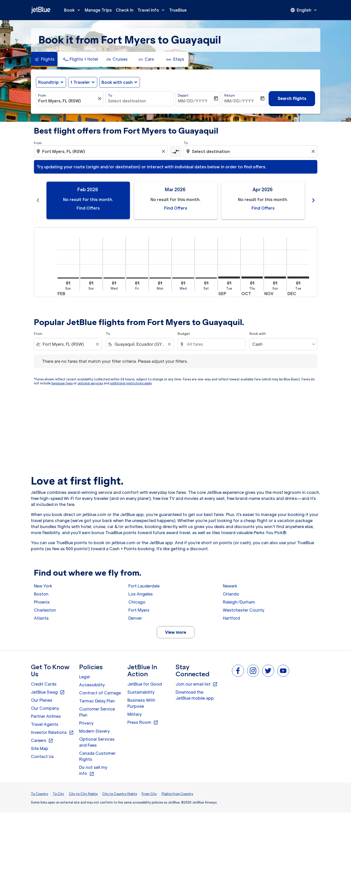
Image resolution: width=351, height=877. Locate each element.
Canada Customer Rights (97, 756)
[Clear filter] (100, 98)
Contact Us (42, 756)
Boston (41, 593)
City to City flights (83, 794)
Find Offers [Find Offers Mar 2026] (175, 208)
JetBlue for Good (144, 684)
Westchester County (243, 610)
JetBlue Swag (48, 692)
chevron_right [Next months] (313, 200)
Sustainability (141, 692)
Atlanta (41, 618)
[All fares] (213, 344)
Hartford (231, 618)
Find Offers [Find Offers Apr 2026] (263, 208)
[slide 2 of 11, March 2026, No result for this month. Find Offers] (175, 200)
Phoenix (42, 602)
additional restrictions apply (131, 383)
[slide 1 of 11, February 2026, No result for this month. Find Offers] (88, 200)
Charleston (45, 610)
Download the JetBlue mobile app (195, 695)
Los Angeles (140, 593)
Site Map (39, 748)
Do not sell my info (93, 770)
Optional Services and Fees (97, 742)
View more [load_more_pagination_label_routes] (175, 632)
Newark (230, 585)
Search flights (292, 98)
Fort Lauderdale (144, 585)
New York (43, 585)
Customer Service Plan (97, 711)
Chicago (136, 602)
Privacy (86, 723)
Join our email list (197, 684)
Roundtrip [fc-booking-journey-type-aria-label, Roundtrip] (48, 82)
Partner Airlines (46, 716)
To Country (39, 794)
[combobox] (67, 101)
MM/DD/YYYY (193, 100)
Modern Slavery (94, 731)
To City (58, 794)
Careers (42, 740)
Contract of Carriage (100, 692)
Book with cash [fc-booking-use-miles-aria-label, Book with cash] (117, 82)
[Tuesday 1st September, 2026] (229, 277)
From (42, 95)
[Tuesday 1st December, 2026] (298, 277)
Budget (184, 334)
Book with (257, 334)
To (110, 95)
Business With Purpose (141, 703)
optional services (90, 383)
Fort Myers (138, 610)
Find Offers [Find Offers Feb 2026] (88, 208)
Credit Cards (44, 684)
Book (73, 10)
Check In (124, 10)
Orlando (231, 593)
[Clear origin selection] (164, 151)
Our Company (45, 708)
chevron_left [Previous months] (38, 200)
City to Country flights (119, 794)
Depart (183, 95)
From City (149, 794)
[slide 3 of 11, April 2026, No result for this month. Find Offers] (263, 200)
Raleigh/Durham (239, 602)
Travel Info (152, 10)
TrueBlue (178, 10)
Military (134, 714)
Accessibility (92, 684)
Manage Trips (98, 10)
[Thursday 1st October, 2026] (252, 277)
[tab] (44, 59)
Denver (135, 618)
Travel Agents (44, 724)
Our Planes (41, 700)
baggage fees (62, 383)
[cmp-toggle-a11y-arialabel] (176, 151)
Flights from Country (177, 794)
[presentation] (304, 10)
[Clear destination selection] (314, 151)
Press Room (142, 722)
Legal (84, 676)
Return (229, 95)
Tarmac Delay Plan (97, 700)
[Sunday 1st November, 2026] (275, 277)
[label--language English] (304, 10)
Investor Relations (52, 732)
